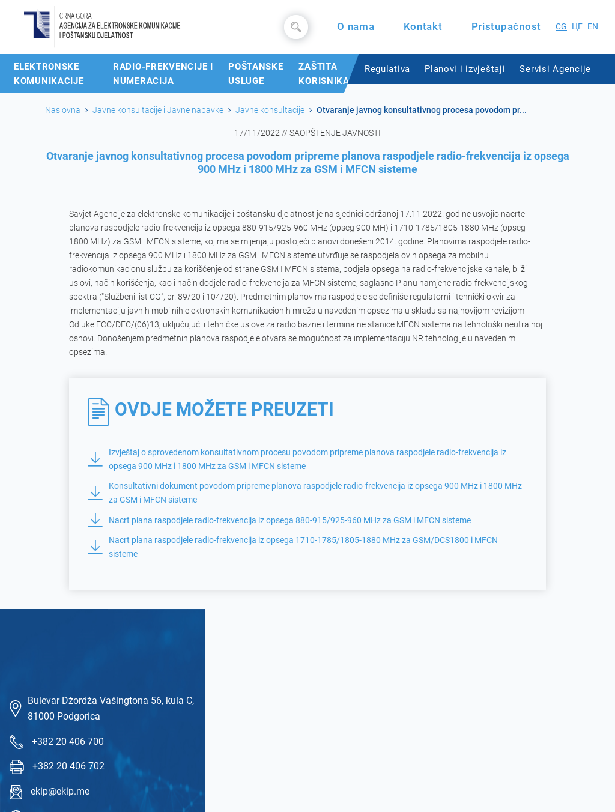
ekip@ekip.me (60, 791)
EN (592, 27)
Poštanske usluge (255, 73)
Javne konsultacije (269, 110)
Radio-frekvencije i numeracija (163, 73)
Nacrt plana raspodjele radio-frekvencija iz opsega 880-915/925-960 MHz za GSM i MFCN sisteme (279, 520)
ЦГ (577, 27)
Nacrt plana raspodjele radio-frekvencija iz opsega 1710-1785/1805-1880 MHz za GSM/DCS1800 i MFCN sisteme (293, 547)
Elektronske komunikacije (49, 73)
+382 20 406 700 (68, 741)
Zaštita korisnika (323, 73)
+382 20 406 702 (68, 766)
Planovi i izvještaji (465, 69)
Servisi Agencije (555, 69)
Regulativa (387, 69)
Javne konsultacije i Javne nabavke (157, 110)
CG (561, 27)
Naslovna (62, 110)
